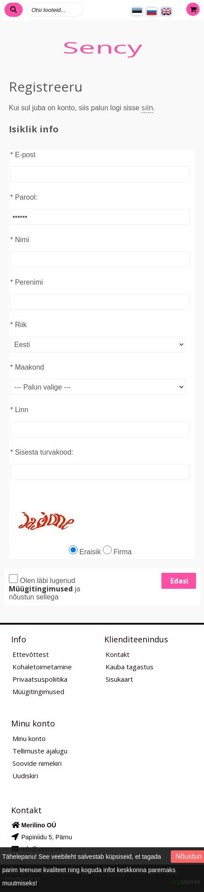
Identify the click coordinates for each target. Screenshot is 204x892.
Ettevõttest (30, 654)
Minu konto (29, 738)
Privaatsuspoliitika (39, 679)
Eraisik (85, 552)
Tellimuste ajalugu (39, 750)
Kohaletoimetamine (42, 666)
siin (147, 107)
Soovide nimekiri (37, 763)
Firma (117, 552)
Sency (102, 47)
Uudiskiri (25, 775)
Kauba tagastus (129, 666)
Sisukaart (119, 679)
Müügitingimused (38, 691)
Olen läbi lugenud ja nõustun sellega (44, 587)
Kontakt (117, 654)
